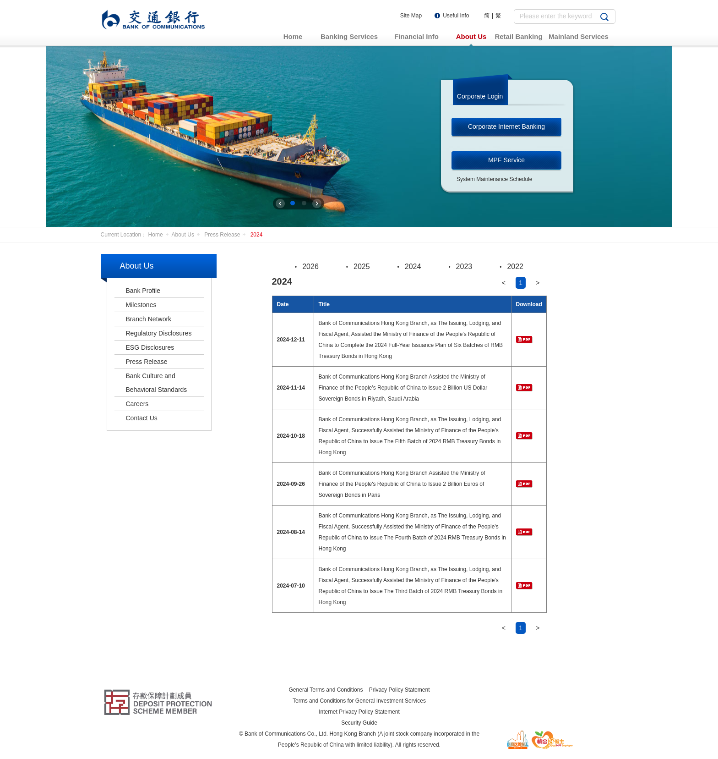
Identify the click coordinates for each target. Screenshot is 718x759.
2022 (515, 266)
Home (160, 234)
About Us (187, 234)
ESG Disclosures (150, 347)
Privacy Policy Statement (399, 690)
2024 (256, 234)
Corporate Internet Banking (506, 126)
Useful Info (456, 15)
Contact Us (142, 418)
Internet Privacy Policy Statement (359, 712)
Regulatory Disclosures (159, 333)
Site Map (411, 15)
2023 (464, 266)
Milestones (141, 304)
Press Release (226, 234)
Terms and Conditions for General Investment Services (359, 701)
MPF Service (506, 160)
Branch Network (149, 319)
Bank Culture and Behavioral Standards (156, 382)
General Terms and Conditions (326, 690)
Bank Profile (143, 290)
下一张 (316, 203)
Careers (137, 403)
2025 (362, 266)
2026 (310, 266)
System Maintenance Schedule (494, 179)
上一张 (280, 203)
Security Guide (359, 723)
